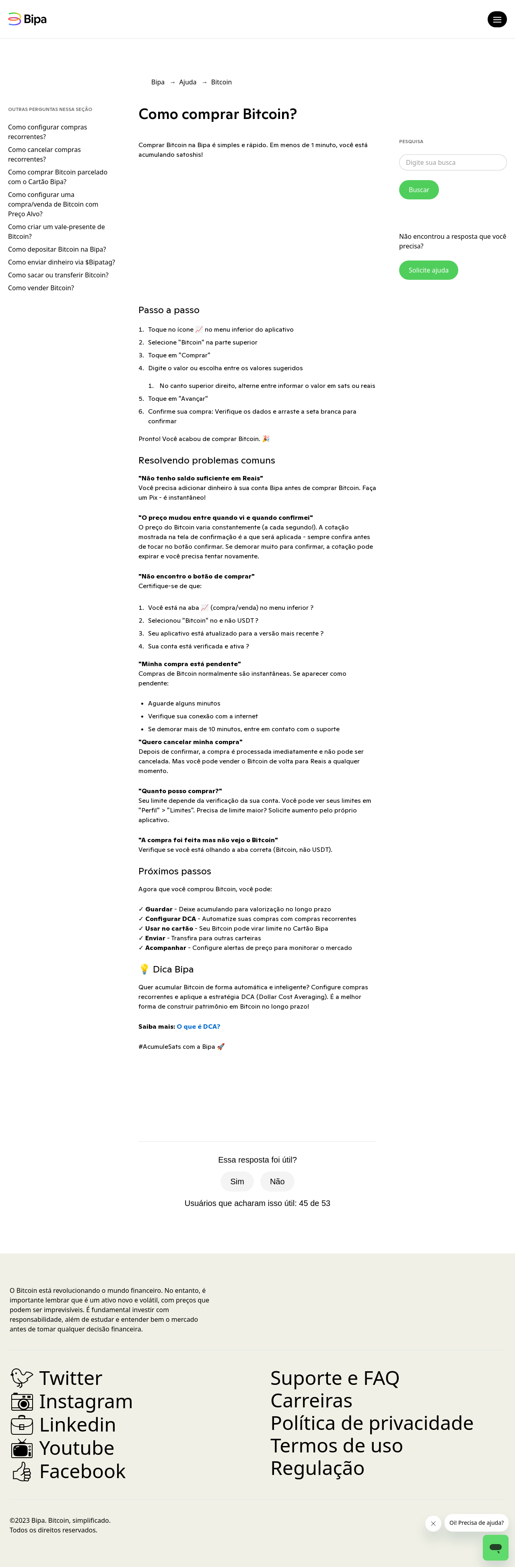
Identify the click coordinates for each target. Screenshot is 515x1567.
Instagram (71, 1401)
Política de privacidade (372, 1422)
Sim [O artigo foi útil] (237, 1181)
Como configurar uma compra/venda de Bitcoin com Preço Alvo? (53, 204)
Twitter (56, 1377)
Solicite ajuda (429, 270)
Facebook (68, 1471)
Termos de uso (336, 1445)
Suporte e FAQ (335, 1377)
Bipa (158, 82)
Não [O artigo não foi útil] (277, 1181)
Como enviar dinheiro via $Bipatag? (61, 262)
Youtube (62, 1447)
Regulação (317, 1467)
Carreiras (311, 1400)
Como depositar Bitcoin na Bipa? (57, 249)
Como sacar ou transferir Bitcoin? (58, 275)
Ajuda (188, 82)
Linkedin (63, 1424)
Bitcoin (221, 82)
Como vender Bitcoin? (41, 287)
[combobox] (453, 162)
